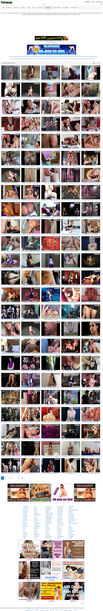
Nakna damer (80, 58)
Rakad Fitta (55, 58)
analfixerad (60, 508)
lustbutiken (71, 531)
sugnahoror (26, 508)
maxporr (71, 529)
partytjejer (25, 516)
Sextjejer (77, 56)
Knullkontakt (41, 58)
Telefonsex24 (44, 56)
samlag (70, 521)
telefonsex (71, 506)
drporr (47, 524)
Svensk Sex (60, 58)
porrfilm (25, 513)
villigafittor (36, 513)
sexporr (59, 516)
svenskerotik (37, 523)
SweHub (25, 510)
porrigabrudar (60, 536)
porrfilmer (47, 510)
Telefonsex (25, 56)
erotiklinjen (48, 521)
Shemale (98, 1)
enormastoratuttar (73, 523)
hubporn (59, 528)
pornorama (60, 523)
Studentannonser (31, 58)
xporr (24, 538)
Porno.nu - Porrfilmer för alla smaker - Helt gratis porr (51, 41)
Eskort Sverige (63, 56)
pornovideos (48, 536)
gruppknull (48, 520)
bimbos (47, 534)
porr (35, 516)
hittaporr (47, 511)
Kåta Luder (13, 58)
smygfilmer (48, 506)
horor (35, 508)
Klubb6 (85, 56)
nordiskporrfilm (49, 513)
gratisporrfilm (48, 523)
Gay (93, 1)
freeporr (59, 531)
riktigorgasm (37, 526)
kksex (35, 538)
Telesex (29, 56)
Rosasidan (81, 56)
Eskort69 (18, 58)
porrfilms (71, 513)
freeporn (59, 533)
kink (58, 526)
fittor (35, 506)
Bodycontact (94, 56)
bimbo (35, 531)
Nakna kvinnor (23, 58)
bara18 (70, 538)
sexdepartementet (73, 510)
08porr (47, 526)
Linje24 (10, 56)
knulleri (25, 518)
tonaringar (59, 511)
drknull (35, 510)
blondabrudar (60, 506)
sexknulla (59, 518)
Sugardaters (74, 58)
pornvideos (37, 534)
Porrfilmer (66, 58)
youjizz (24, 536)
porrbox (59, 534)
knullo (35, 529)
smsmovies (60, 515)
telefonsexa (60, 510)
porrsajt (47, 528)
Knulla (69, 58)
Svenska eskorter (71, 56)
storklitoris (36, 524)
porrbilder (47, 529)
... (15, 478)
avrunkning (71, 515)
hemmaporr (60, 529)
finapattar (71, 536)
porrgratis (36, 528)
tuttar (70, 508)
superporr (59, 513)
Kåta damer (92, 58)
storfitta (36, 518)
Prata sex (33, 56)
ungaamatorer (37, 515)
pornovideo (48, 538)
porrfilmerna (72, 534)
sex (69, 524)
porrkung (25, 523)
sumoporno (71, 518)
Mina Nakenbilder (56, 56)
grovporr (25, 526)
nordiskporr (26, 506)
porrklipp (25, 524)
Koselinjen (38, 56)
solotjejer (36, 520)
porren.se (31, 610)
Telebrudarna (19, 56)
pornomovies (60, 524)
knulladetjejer (48, 518)
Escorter (37, 58)
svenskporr (71, 516)
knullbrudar (26, 520)
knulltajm (36, 536)
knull (24, 521)
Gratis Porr (49, 58)
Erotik (46, 58)
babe (24, 531)
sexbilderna (26, 511)
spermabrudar (72, 520)
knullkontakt (48, 516)
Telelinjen (14, 56)
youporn (25, 534)
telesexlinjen (48, 508)
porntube (47, 533)
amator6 (59, 521)
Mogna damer (86, 58)
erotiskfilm (59, 520)
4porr (35, 511)
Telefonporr (49, 56)
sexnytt (36, 521)
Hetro (88, 1)
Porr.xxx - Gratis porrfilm (51, 42)
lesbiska (36, 533)
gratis (70, 526)
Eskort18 (90, 56)
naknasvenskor (49, 515)
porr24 (70, 511)
